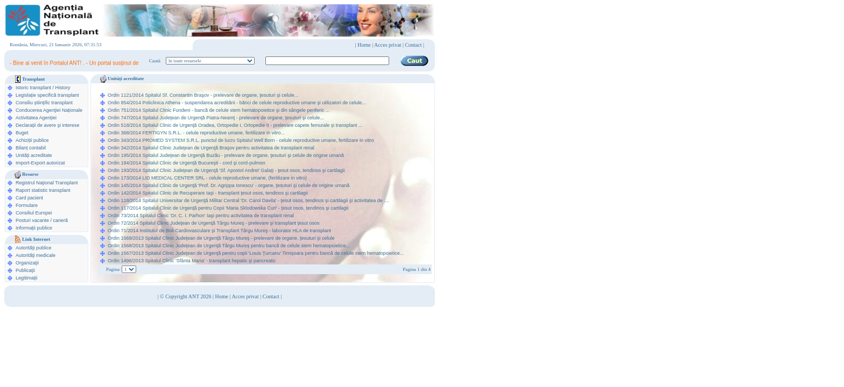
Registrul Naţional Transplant (47, 182)
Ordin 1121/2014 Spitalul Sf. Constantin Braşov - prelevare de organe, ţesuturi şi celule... (203, 95)
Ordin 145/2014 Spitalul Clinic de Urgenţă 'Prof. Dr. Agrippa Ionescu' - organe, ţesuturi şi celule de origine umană (228, 185)
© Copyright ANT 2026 (186, 296)
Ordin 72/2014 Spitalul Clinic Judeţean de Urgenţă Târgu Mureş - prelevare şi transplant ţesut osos (214, 223)
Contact (271, 296)
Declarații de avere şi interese (48, 125)
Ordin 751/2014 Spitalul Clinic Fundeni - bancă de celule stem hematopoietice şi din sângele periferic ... (218, 110)
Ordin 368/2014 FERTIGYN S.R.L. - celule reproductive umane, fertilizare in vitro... (196, 132)
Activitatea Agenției (36, 117)
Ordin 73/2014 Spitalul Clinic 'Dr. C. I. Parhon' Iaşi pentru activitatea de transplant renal (201, 215)
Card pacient (29, 197)
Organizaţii (27, 263)
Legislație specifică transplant (47, 95)
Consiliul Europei (34, 213)
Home (363, 45)
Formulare (27, 205)
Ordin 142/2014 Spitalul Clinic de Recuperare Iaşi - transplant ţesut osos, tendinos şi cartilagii (208, 193)
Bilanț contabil (31, 147)
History (63, 87)
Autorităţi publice (34, 247)
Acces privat (387, 45)
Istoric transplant (33, 87)
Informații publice (34, 228)
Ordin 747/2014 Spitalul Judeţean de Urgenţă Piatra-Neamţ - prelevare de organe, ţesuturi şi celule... (216, 117)
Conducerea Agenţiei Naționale (49, 110)
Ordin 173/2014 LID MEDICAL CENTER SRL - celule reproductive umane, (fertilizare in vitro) (207, 178)
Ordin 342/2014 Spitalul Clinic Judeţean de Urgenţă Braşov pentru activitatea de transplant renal (211, 147)
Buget (22, 132)
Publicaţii (25, 270)
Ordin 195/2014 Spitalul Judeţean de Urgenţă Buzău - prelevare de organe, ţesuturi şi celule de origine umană (226, 155)
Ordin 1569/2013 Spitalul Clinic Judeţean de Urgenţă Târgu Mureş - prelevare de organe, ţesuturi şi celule (221, 238)
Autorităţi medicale (35, 255)
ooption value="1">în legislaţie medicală (210, 60)
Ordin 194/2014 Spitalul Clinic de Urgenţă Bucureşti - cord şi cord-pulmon (186, 163)
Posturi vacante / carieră (42, 220)
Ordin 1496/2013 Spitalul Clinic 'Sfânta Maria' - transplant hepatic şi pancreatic (192, 260)
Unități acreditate (34, 155)
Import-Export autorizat (40, 163)
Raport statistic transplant (43, 190)
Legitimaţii (27, 278)
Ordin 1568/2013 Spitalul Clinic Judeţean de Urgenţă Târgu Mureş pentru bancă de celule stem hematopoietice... (229, 245)
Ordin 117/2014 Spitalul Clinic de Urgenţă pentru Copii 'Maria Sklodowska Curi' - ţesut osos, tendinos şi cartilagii (228, 208)
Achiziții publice (32, 140)
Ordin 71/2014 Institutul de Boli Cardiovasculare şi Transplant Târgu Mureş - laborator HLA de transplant (219, 230)
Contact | (414, 45)
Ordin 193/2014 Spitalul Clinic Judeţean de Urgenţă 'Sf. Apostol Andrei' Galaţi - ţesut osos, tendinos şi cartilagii (226, 170)
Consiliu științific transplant (44, 102)
